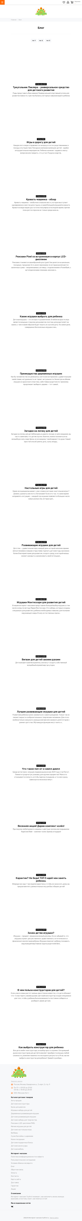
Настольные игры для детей (41, 488)
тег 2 (41, 40)
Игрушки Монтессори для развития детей (41, 602)
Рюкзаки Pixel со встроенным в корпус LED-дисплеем (41, 258)
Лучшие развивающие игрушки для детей (41, 711)
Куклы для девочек (18, 1107)
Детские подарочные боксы (22, 1143)
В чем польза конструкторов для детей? (41, 990)
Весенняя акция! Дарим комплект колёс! (41, 826)
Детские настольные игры (21, 1130)
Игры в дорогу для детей (41, 142)
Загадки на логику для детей (41, 431)
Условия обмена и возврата (21, 1163)
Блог (13, 1166)
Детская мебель (17, 1149)
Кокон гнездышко (18, 1139)
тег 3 (48, 40)
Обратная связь (17, 1170)
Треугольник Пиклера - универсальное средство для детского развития (41, 88)
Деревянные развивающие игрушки (25, 1114)
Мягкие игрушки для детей (21, 1126)
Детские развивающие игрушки (23, 1117)
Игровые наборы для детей (21, 1110)
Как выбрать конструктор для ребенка (41, 1047)
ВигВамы (14, 1133)
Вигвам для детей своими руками (41, 659)
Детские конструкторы (20, 1104)
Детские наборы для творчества (24, 1120)
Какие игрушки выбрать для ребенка (41, 316)
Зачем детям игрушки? (41, 933)
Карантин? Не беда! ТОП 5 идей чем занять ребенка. (41, 879)
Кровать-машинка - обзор (41, 199)
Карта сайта (16, 1179)
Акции (13, 1189)
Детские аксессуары (19, 1146)
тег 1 (34, 40)
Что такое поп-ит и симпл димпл (41, 768)
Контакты (15, 1176)
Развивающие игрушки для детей (41, 545)
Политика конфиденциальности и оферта (27, 1157)
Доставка (15, 1183)
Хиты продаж (16, 1101)
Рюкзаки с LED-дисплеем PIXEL (23, 1123)
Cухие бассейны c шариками (22, 1136)
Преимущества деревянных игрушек (41, 373)
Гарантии (14, 1186)
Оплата (14, 1173)
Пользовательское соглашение (23, 1160)
